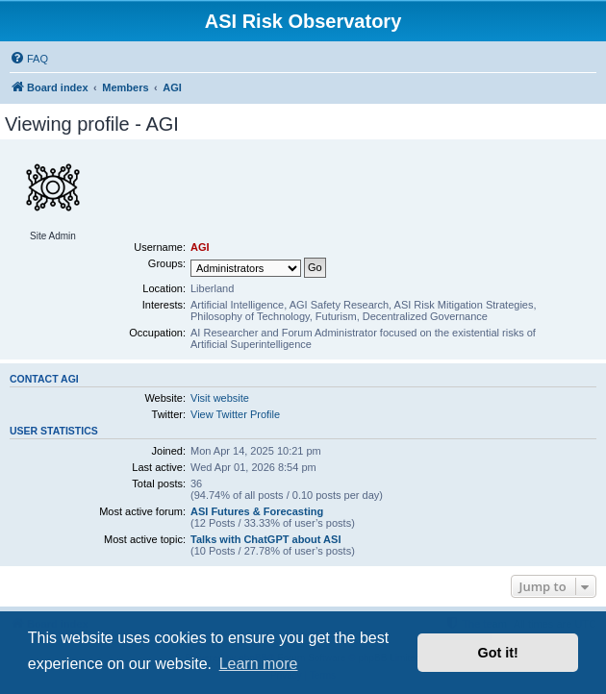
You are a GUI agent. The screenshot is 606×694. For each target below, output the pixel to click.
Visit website (219, 398)
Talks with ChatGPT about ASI (265, 539)
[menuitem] (29, 58)
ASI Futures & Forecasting (256, 511)
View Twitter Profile (235, 414)
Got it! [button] (498, 652)
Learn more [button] (258, 664)
